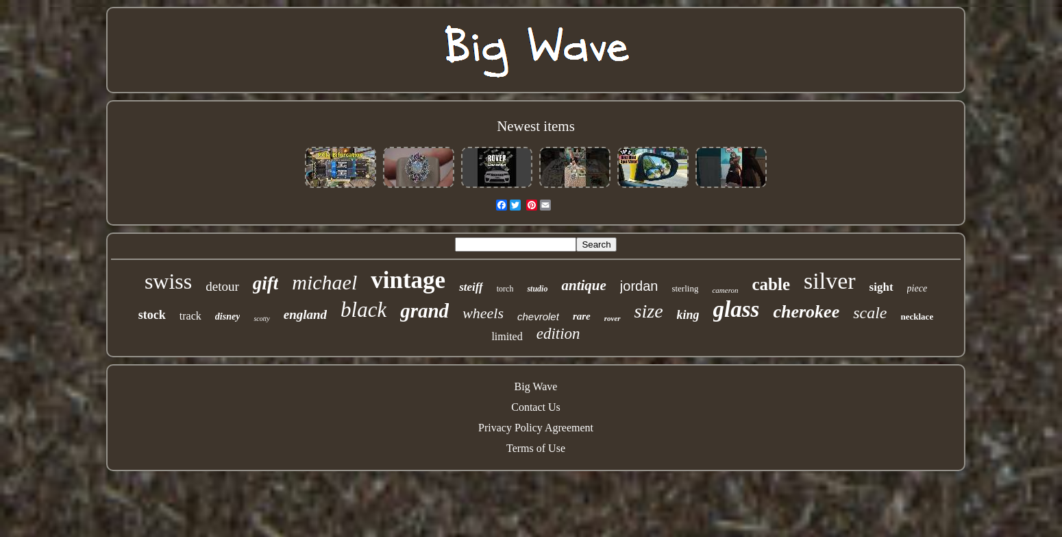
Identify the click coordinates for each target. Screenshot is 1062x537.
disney (227, 316)
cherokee (806, 312)
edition (558, 333)
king (688, 315)
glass (736, 309)
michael (324, 282)
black (363, 310)
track (190, 316)
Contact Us (535, 407)
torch (505, 289)
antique (583, 285)
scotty (261, 318)
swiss (168, 281)
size (648, 311)
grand (424, 311)
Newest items (536, 126)
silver (830, 281)
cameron (725, 290)
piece (917, 288)
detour (222, 286)
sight (881, 287)
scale (870, 313)
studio (537, 289)
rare (582, 316)
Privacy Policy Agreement (535, 427)
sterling (684, 288)
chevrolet (538, 316)
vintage (408, 280)
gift (266, 283)
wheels (483, 313)
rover (612, 318)
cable (771, 284)
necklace (917, 316)
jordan (639, 286)
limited (506, 336)
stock (152, 315)
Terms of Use (535, 448)
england (305, 314)
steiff (471, 287)
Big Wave (536, 386)
